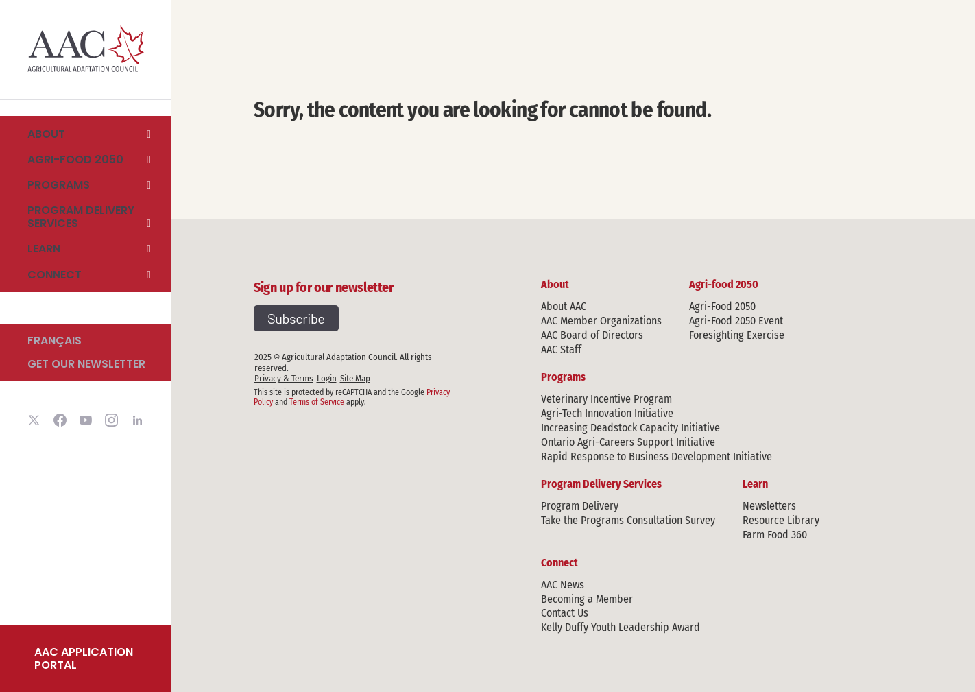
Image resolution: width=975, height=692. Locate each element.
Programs (58, 184)
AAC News (562, 584)
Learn (43, 248)
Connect (54, 274)
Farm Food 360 (775, 534)
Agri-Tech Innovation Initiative (607, 413)
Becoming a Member (587, 599)
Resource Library (781, 520)
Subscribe (296, 318)
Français (54, 340)
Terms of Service (316, 402)
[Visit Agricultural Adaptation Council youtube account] (86, 422)
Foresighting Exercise (736, 335)
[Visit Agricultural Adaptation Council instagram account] (111, 422)
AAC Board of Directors (592, 335)
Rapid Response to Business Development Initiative (656, 456)
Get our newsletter (86, 363)
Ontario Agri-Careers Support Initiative (628, 442)
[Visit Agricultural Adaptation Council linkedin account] (137, 422)
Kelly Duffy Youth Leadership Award (620, 627)
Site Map (355, 378)
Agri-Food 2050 (722, 306)
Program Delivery (579, 505)
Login (327, 378)
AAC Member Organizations (601, 320)
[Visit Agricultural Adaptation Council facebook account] (60, 422)
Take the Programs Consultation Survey (628, 520)
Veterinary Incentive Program (606, 398)
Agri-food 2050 (75, 159)
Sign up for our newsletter (324, 287)
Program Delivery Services (80, 217)
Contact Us (564, 612)
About (46, 133)
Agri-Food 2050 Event (736, 320)
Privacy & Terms (283, 378)
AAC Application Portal (83, 658)
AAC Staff (561, 349)
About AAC (563, 306)
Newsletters (769, 505)
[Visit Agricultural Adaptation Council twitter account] (33, 422)
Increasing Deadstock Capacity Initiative (630, 427)
